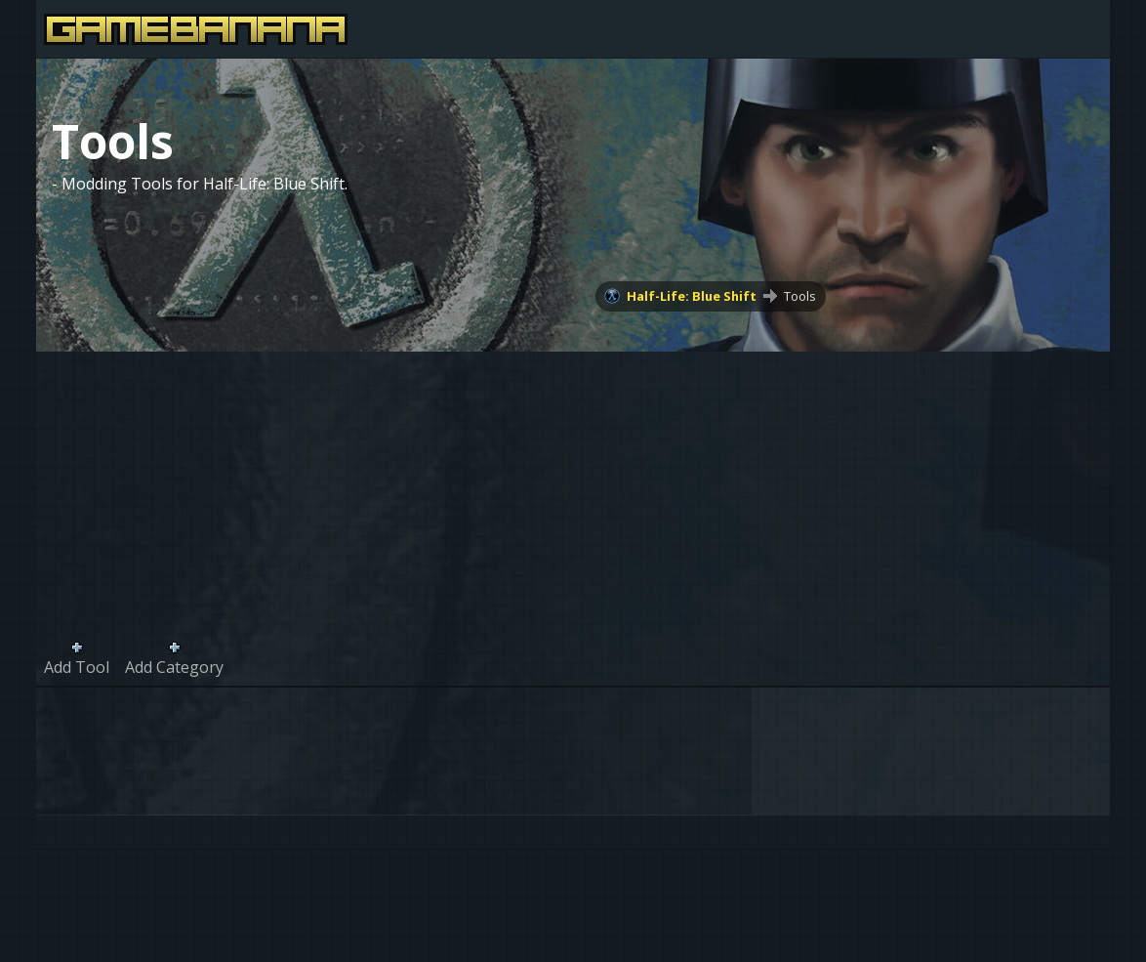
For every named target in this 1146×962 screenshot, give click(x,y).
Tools (800, 296)
